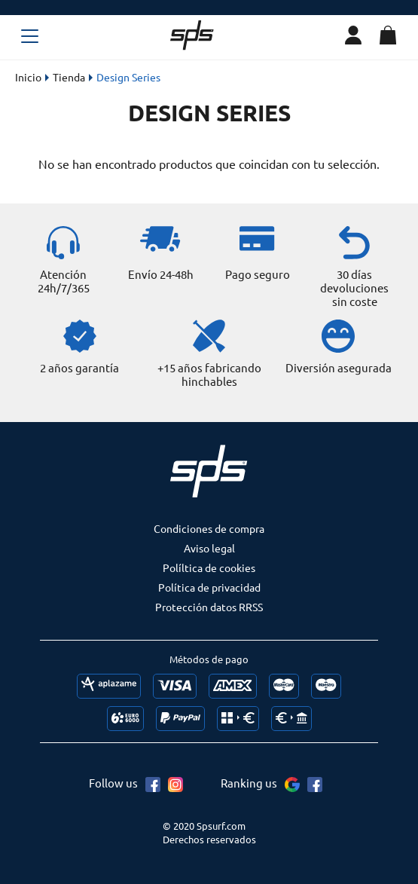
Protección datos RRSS (209, 606)
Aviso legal (209, 548)
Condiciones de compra (209, 528)
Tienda (69, 77)
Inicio (28, 77)
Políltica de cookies (209, 567)
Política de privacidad (209, 587)
